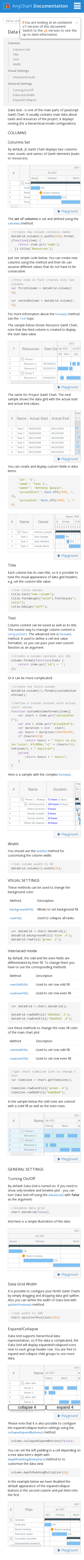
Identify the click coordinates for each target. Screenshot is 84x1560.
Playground (68, 211)
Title (16, 54)
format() (61, 314)
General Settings (20, 84)
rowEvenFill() (19, 993)
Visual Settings (18, 71)
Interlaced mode (24, 77)
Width (17, 64)
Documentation (50, 6)
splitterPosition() (20, 1305)
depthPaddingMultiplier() (26, 1459)
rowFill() (16, 918)
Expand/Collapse (24, 100)
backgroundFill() (21, 909)
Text (16, 59)
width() (42, 851)
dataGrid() (56, 1195)
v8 (45, 30)
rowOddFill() (19, 984)
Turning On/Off (23, 90)
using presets (17, 634)
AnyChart (22, 6)
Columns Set (21, 49)
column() (14, 223)
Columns (14, 43)
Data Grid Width (23, 95)
